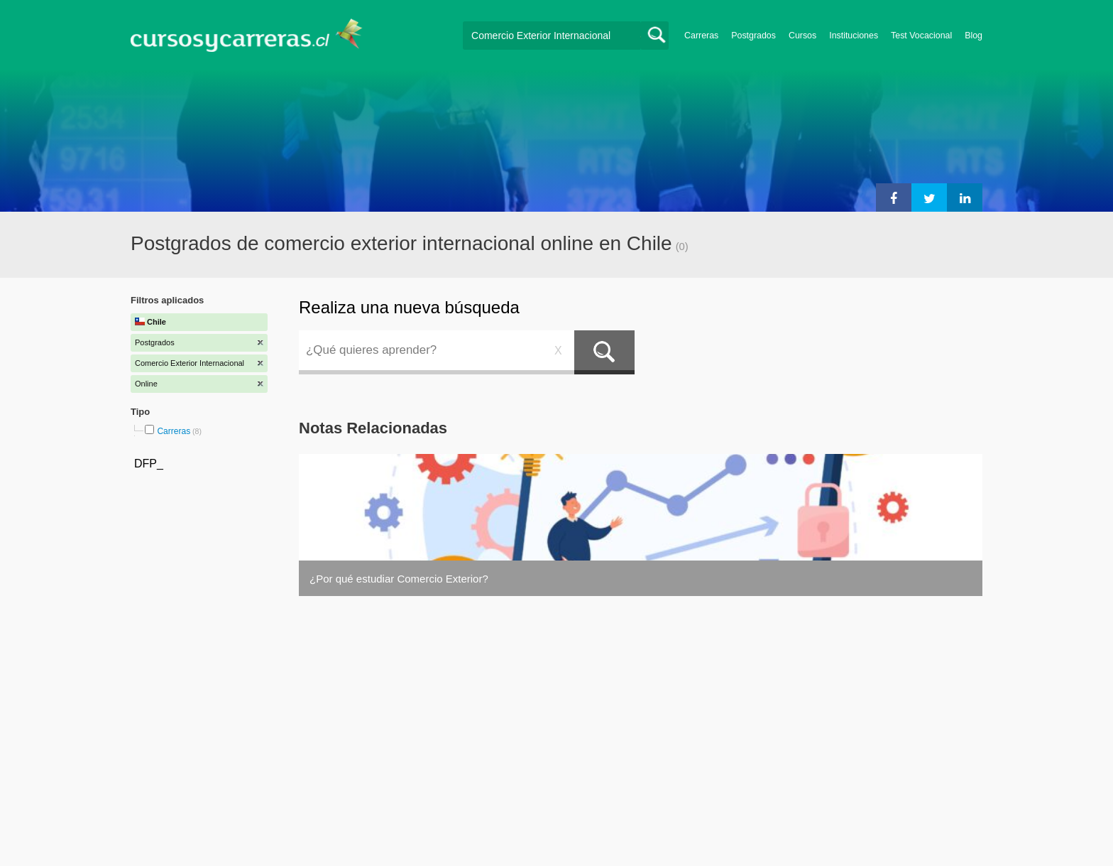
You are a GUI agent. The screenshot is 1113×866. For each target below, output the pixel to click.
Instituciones (853, 35)
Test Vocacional (921, 35)
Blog (973, 35)
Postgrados (753, 35)
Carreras (701, 35)
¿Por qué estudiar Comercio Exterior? (398, 579)
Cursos (802, 35)
